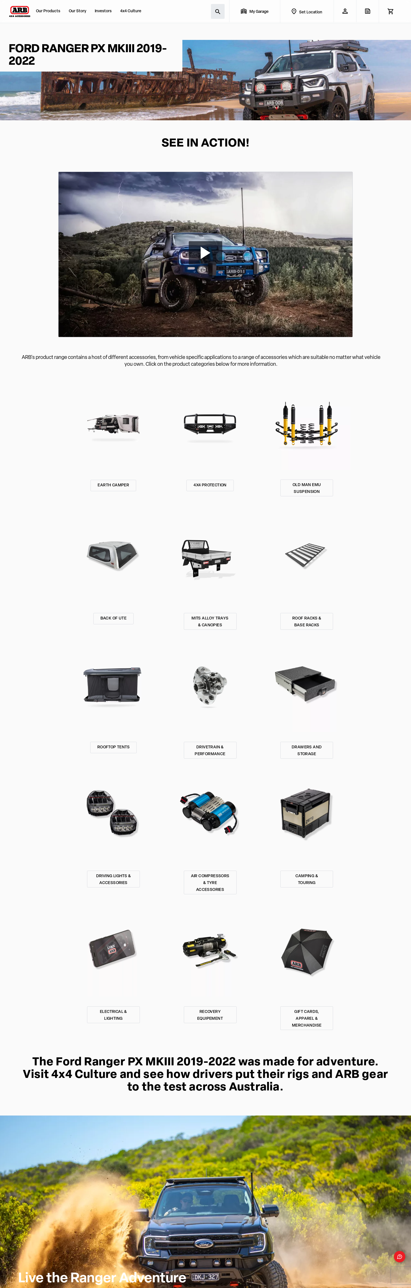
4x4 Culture (130, 11)
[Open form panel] (399, 1256)
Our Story (77, 11)
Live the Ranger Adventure (102, 1279)
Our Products (48, 11)
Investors (103, 11)
